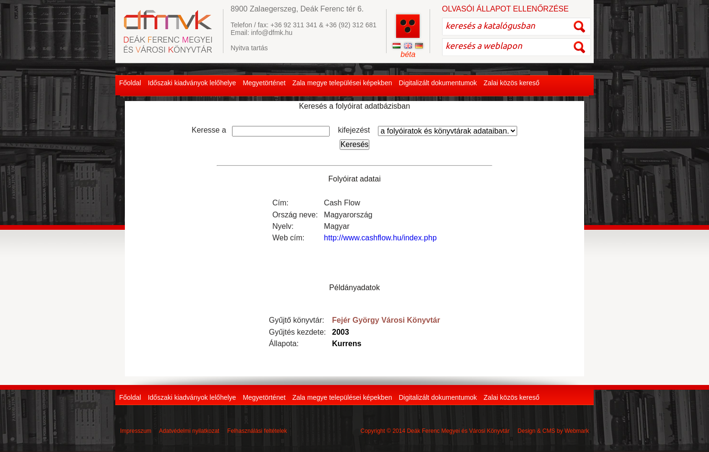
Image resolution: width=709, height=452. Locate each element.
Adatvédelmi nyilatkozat (189, 431)
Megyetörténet (264, 83)
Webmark (577, 431)
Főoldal (130, 83)
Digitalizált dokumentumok (437, 83)
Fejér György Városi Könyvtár (386, 320)
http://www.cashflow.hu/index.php (380, 238)
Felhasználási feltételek (257, 431)
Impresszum (135, 431)
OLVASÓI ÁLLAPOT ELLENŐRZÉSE (505, 9)
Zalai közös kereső (512, 83)
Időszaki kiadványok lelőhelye (192, 83)
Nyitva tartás (249, 48)
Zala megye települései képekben (342, 83)
